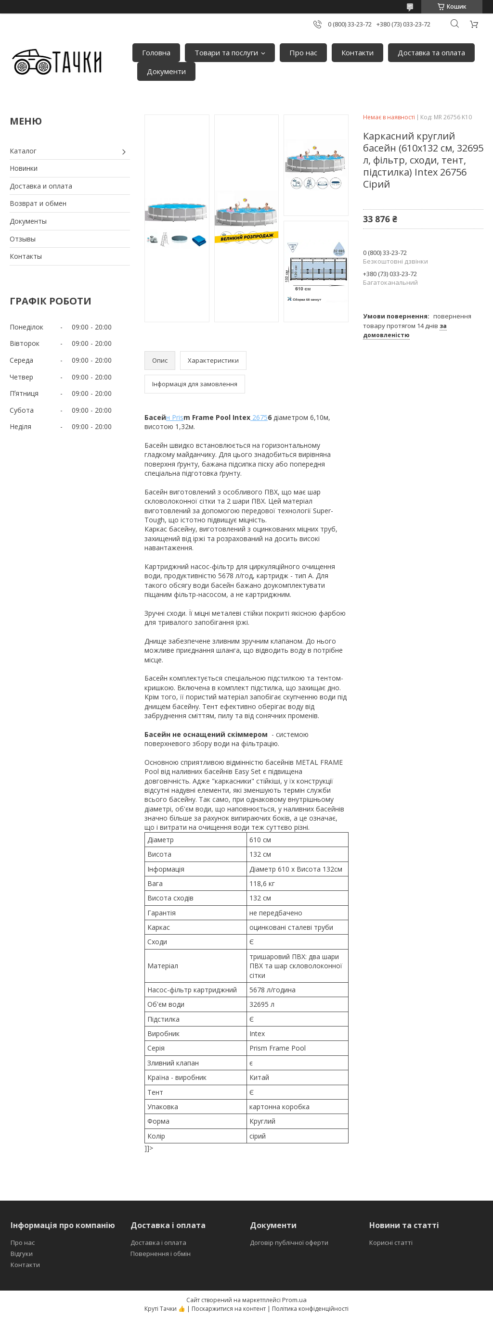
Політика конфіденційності (310, 1309)
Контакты (26, 256)
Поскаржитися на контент (229, 1309)
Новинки (24, 168)
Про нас (303, 52)
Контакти (357, 52)
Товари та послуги (226, 52)
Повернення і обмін (160, 1253)
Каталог (23, 150)
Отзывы (23, 238)
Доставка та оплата (431, 52)
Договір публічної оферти (289, 1242)
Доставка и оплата (41, 185)
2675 (259, 417)
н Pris (174, 417)
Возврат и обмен (38, 203)
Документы (28, 221)
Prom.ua (294, 1299)
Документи (166, 71)
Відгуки (22, 1253)
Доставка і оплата (158, 1242)
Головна (156, 52)
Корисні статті (391, 1242)
